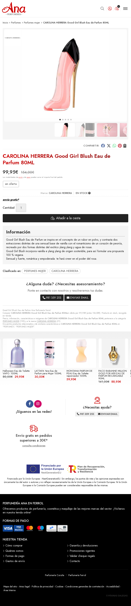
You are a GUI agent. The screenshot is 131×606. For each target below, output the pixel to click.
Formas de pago (14, 556)
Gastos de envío (15, 561)
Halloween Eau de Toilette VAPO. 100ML (16, 372)
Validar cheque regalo (82, 556)
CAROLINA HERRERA (46, 321)
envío (21, 177)
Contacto (75, 561)
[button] (60, 119)
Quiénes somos (14, 551)
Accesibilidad (112, 586)
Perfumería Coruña (54, 575)
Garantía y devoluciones (84, 545)
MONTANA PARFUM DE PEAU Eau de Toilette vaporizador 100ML (79, 373)
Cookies (59, 586)
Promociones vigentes (82, 551)
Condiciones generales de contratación (84, 586)
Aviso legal (24, 586)
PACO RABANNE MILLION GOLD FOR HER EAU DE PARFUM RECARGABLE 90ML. (112, 374)
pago (28, 177)
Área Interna (9, 590)
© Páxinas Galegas (117, 596)
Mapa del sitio (10, 586)
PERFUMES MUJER (11, 321)
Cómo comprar (14, 545)
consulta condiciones (33, 445)
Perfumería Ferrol (77, 575)
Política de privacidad (42, 586)
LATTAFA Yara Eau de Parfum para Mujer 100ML (48, 372)
